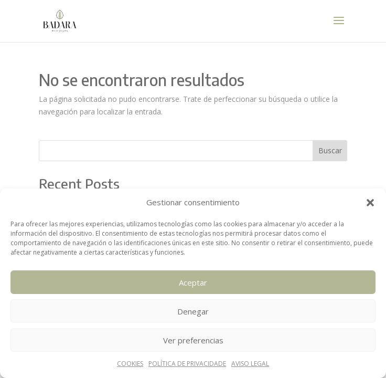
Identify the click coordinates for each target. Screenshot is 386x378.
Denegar (193, 311)
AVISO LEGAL (250, 363)
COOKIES (130, 363)
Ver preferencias (193, 340)
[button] (370, 202)
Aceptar (193, 282)
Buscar (330, 150)
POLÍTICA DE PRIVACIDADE (187, 363)
